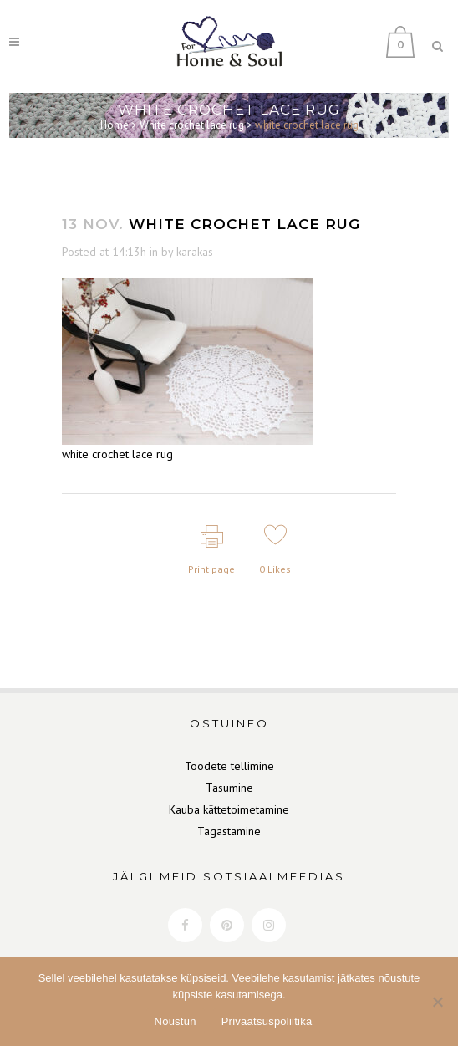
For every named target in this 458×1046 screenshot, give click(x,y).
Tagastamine (229, 831)
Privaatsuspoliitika (267, 1021)
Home (114, 125)
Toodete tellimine (229, 765)
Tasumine (229, 787)
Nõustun (175, 1021)
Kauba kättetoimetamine (229, 809)
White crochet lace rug (192, 125)
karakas (194, 251)
